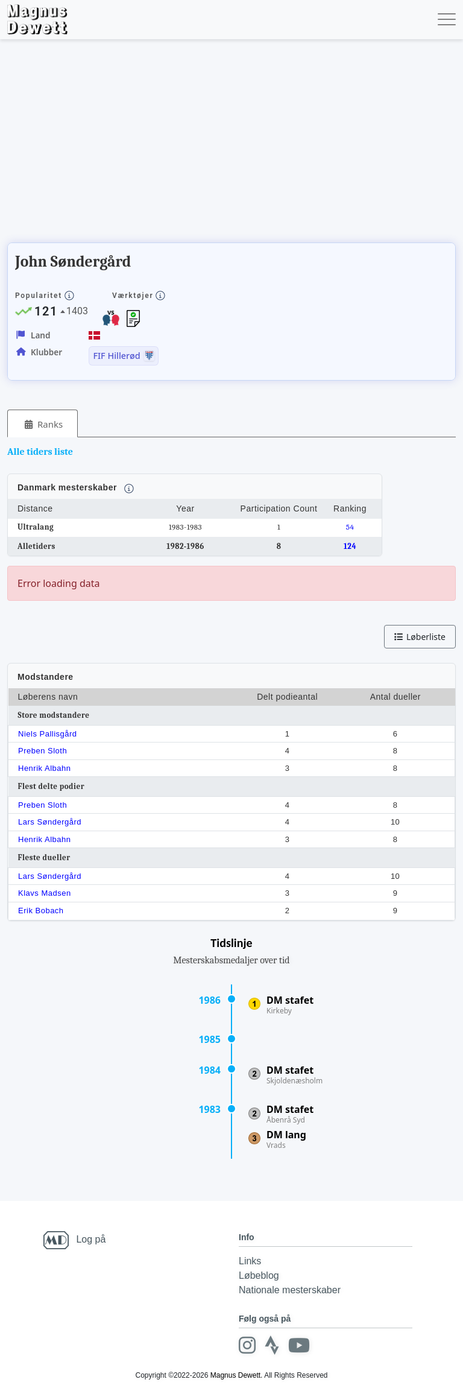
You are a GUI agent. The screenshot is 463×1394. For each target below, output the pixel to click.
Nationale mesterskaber (290, 1290)
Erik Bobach (41, 910)
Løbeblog (259, 1275)
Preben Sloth (42, 750)
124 (350, 546)
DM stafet (289, 1000)
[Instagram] (247, 1345)
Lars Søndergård (49, 821)
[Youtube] (299, 1345)
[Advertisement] (226, 144)
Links (250, 1261)
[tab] (42, 424)
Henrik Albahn (44, 768)
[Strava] (272, 1345)
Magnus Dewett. (236, 1375)
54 (350, 526)
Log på (91, 1239)
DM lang (286, 1134)
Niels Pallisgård (47, 733)
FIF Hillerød (116, 355)
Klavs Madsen (44, 893)
